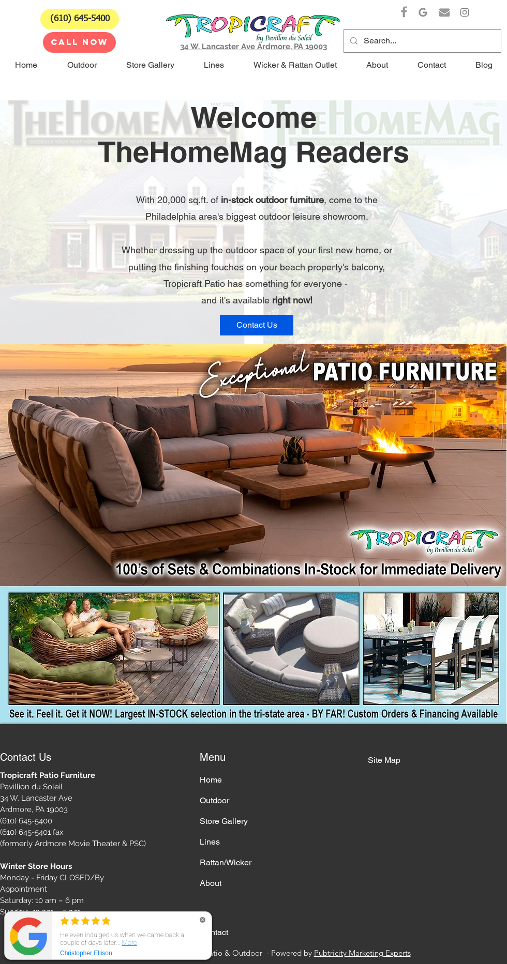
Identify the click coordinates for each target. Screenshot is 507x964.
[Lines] (236, 842)
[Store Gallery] (236, 821)
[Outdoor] (236, 800)
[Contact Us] (256, 325)
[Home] (236, 780)
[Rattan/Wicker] (236, 862)
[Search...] (421, 41)
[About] (236, 883)
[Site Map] (404, 760)
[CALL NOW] (79, 42)
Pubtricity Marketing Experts (362, 953)
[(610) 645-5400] (79, 19)
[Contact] (236, 932)
